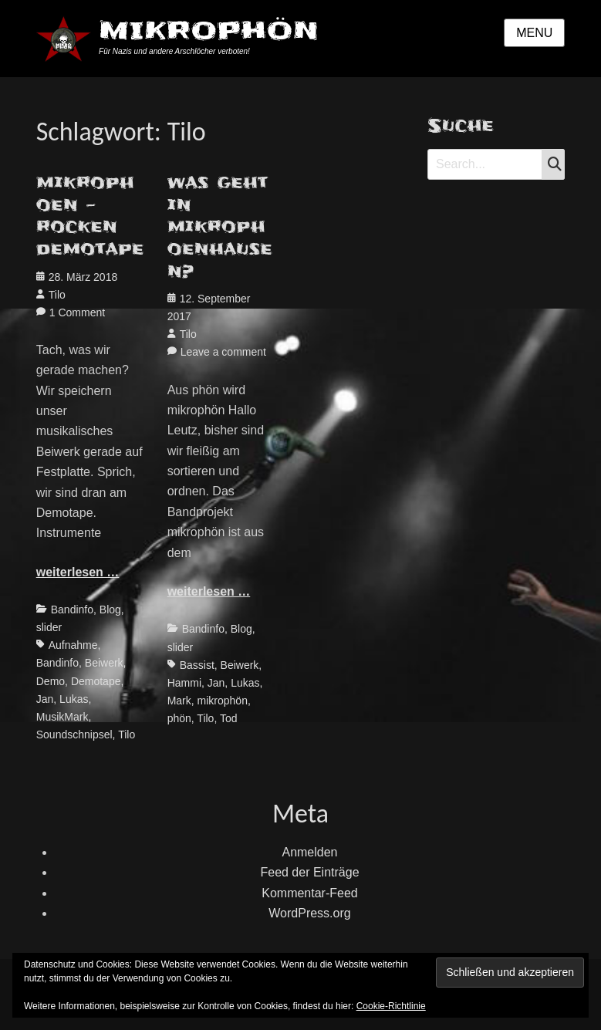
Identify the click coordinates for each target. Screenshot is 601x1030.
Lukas (73, 699)
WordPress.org (309, 913)
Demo (50, 681)
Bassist (197, 665)
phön (179, 718)
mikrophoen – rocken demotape (90, 216)
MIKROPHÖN (209, 30)
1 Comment (77, 312)
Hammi (184, 683)
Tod (229, 718)
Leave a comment (223, 352)
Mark (179, 700)
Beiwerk (104, 663)
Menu (534, 32)
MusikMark (62, 717)
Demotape (96, 681)
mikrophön (223, 700)
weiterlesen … (78, 572)
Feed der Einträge (309, 872)
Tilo (57, 295)
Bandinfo (72, 609)
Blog (110, 609)
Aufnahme (73, 645)
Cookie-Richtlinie (391, 1006)
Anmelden (309, 852)
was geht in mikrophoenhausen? (219, 226)
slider (49, 627)
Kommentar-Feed (310, 893)
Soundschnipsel (74, 734)
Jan (45, 699)
